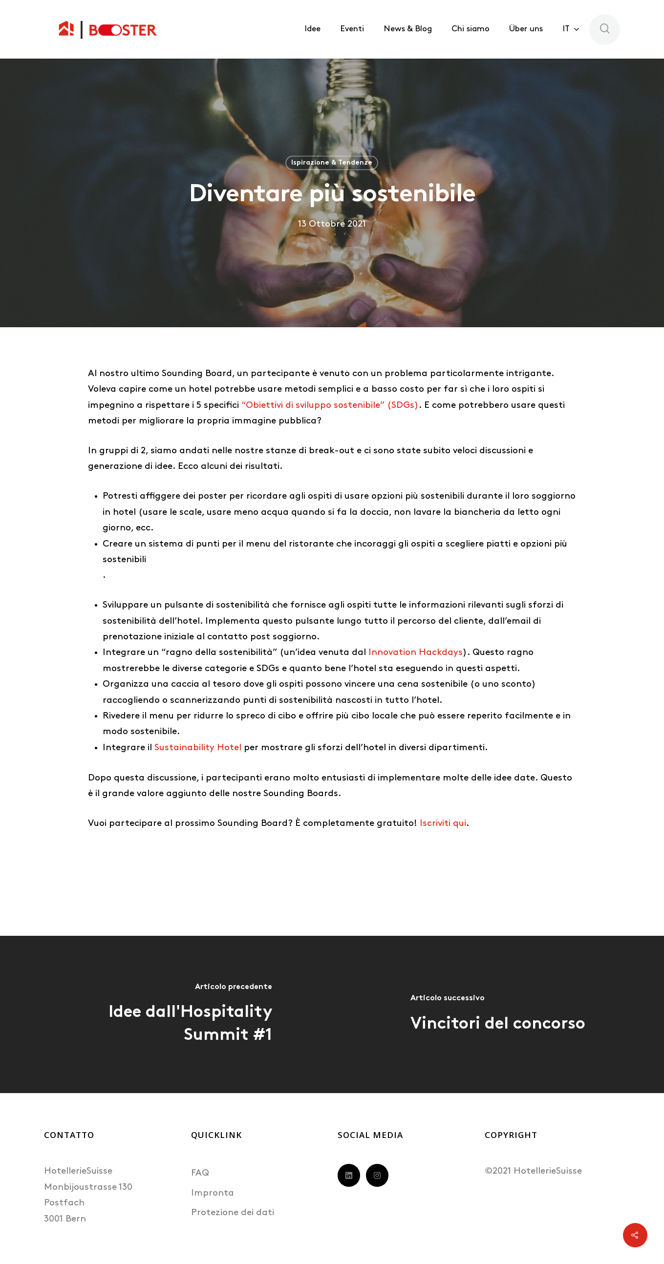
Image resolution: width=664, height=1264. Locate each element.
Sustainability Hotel (197, 748)
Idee (312, 29)
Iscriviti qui (443, 823)
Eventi (352, 29)
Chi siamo (470, 29)
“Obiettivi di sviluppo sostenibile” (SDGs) (330, 405)
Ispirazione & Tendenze (331, 163)
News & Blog (408, 29)
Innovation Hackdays (415, 652)
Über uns (526, 29)
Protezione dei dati (232, 1213)
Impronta (212, 1193)
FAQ (200, 1173)
